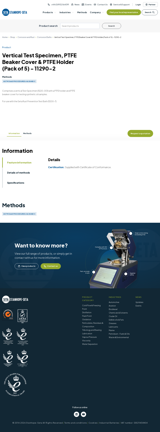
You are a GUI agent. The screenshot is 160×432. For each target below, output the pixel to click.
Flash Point (87, 316)
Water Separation (90, 344)
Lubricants (113, 327)
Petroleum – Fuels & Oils (119, 334)
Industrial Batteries (109, 423)
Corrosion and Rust (26, 37)
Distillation (86, 312)
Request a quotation (140, 133)
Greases (112, 323)
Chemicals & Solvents (118, 313)
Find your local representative (124, 12)
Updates (139, 302)
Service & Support (121, 4)
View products (26, 266)
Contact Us (102, 4)
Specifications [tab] (15, 182)
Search (150, 12)
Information (14, 133)
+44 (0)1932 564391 (60, 4)
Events (88, 4)
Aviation (112, 306)
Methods (27, 133)
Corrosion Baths (44, 37)
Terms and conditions (75, 423)
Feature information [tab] (19, 162)
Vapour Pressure (89, 337)
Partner (150, 4)
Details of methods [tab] (18, 172)
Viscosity (86, 341)
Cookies (93, 423)
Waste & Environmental (119, 337)
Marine (112, 330)
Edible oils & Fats (116, 320)
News (77, 4)
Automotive (114, 302)
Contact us (51, 266)
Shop (12, 37)
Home (5, 37)
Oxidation (86, 319)
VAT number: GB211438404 (134, 423)
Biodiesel (113, 309)
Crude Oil (113, 316)
